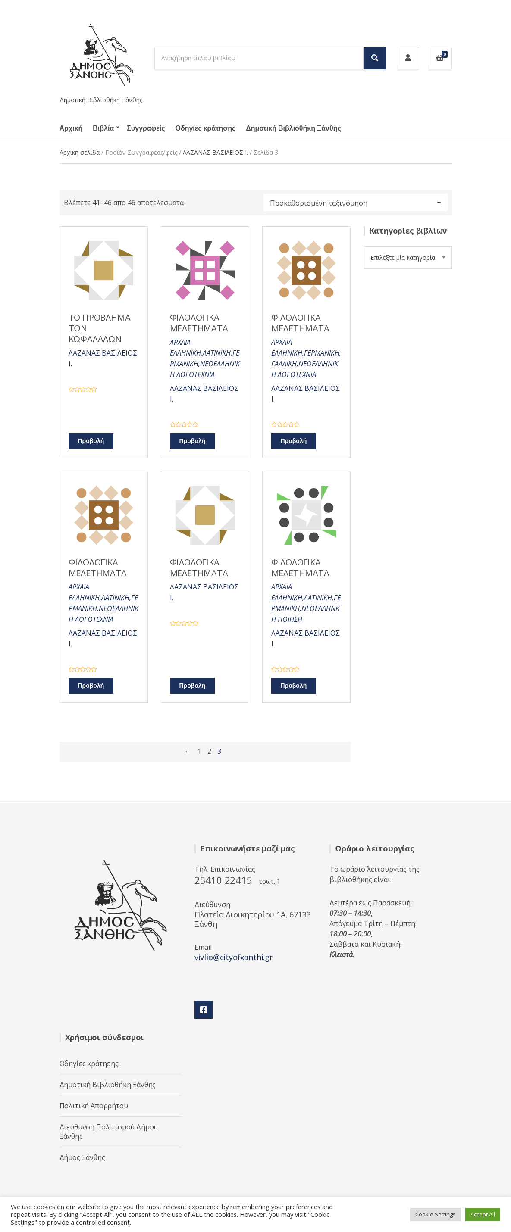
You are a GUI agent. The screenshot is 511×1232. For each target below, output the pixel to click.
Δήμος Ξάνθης (82, 1157)
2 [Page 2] (209, 751)
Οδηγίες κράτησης (206, 128)
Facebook (203, 1010)
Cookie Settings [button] (435, 1214)
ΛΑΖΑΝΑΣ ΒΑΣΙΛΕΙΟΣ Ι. (215, 152)
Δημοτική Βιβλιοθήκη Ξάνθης (293, 128)
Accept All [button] (482, 1214)
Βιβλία (103, 128)
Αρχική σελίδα (80, 152)
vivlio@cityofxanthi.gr (233, 957)
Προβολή (91, 441)
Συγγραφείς (146, 128)
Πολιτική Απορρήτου (94, 1105)
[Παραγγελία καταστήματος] (355, 202)
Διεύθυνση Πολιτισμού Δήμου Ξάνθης (109, 1131)
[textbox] (407, 257)
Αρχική (71, 128)
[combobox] (408, 257)
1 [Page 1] (199, 751)
